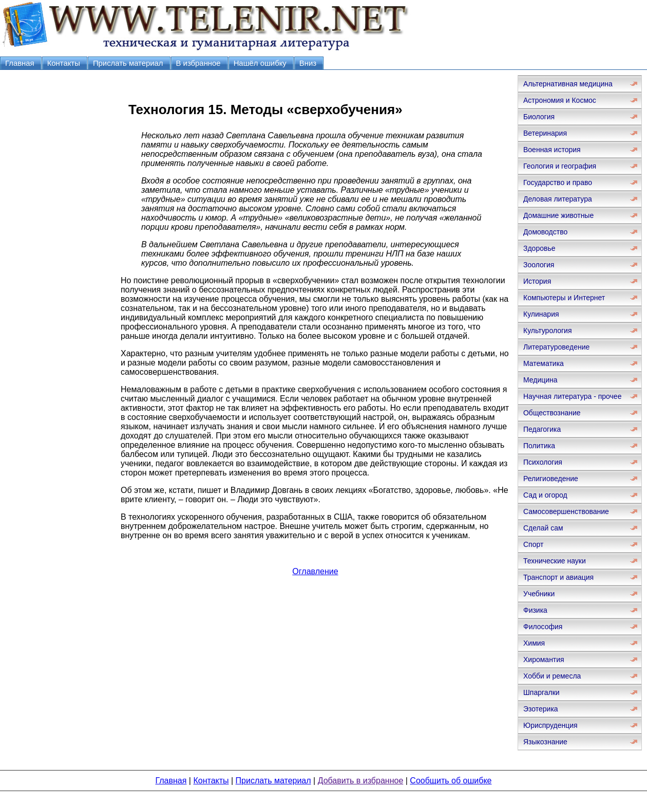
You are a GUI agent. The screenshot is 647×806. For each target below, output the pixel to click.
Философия (542, 626)
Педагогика (542, 429)
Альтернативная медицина (568, 84)
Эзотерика (540, 709)
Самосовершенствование (566, 511)
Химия (534, 643)
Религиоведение (550, 478)
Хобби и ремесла (552, 676)
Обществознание (552, 413)
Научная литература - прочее (572, 396)
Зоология (538, 265)
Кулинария (541, 314)
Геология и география (559, 166)
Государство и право (557, 182)
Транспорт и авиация (558, 577)
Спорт (533, 544)
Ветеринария (545, 133)
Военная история (552, 149)
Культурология (547, 330)
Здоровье (539, 248)
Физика (535, 610)
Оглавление (315, 571)
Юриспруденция (550, 725)
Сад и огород (545, 495)
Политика (539, 446)
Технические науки (554, 561)
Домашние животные (558, 215)
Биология (539, 117)
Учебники (539, 594)
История (537, 281)
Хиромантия (543, 659)
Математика (543, 363)
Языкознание (545, 742)
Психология (542, 462)
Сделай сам (543, 528)
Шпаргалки (541, 692)
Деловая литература (557, 199)
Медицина (540, 380)
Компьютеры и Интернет (564, 298)
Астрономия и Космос (559, 100)
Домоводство (545, 232)
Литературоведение (556, 347)
